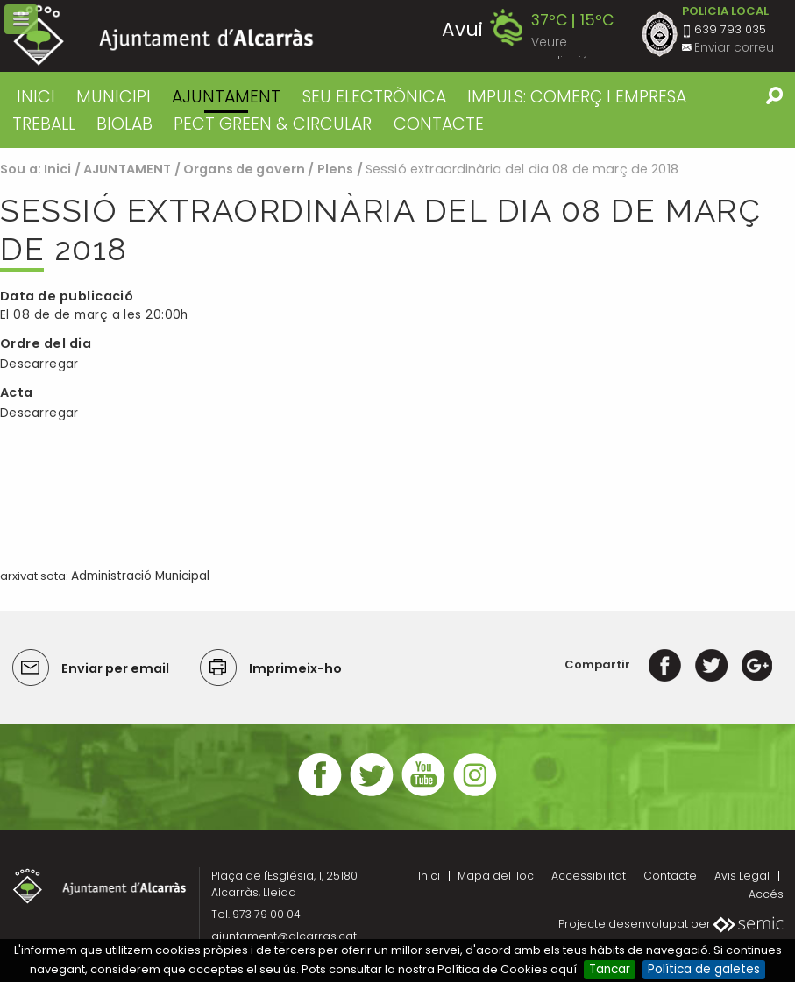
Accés (766, 894)
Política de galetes (704, 969)
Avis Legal (742, 875)
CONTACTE (439, 124)
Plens (335, 169)
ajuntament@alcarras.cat (284, 936)
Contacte (670, 875)
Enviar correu (734, 47)
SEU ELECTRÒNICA (374, 97)
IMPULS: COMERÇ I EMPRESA (576, 97)
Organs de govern (244, 169)
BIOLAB (124, 124)
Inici (36, 97)
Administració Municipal (140, 576)
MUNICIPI (113, 97)
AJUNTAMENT (226, 97)
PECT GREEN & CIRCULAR (273, 124)
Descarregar (39, 364)
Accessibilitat (588, 875)
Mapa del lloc (496, 875)
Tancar (609, 969)
